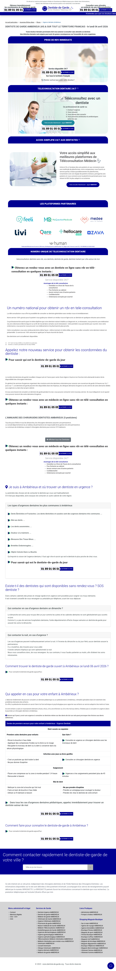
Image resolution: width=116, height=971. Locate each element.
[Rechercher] (90, 867)
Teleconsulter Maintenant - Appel (58, 123)
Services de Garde (43, 908)
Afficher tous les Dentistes (58, 440)
